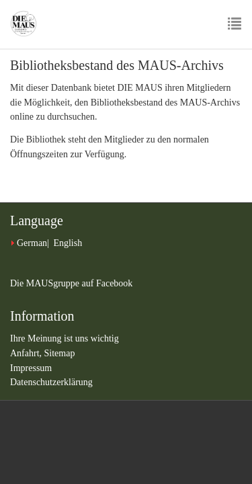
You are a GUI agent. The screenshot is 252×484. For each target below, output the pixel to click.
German (32, 243)
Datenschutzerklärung (51, 382)
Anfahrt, (27, 353)
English (67, 243)
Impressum (31, 368)
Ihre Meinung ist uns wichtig (64, 338)
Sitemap (59, 353)
